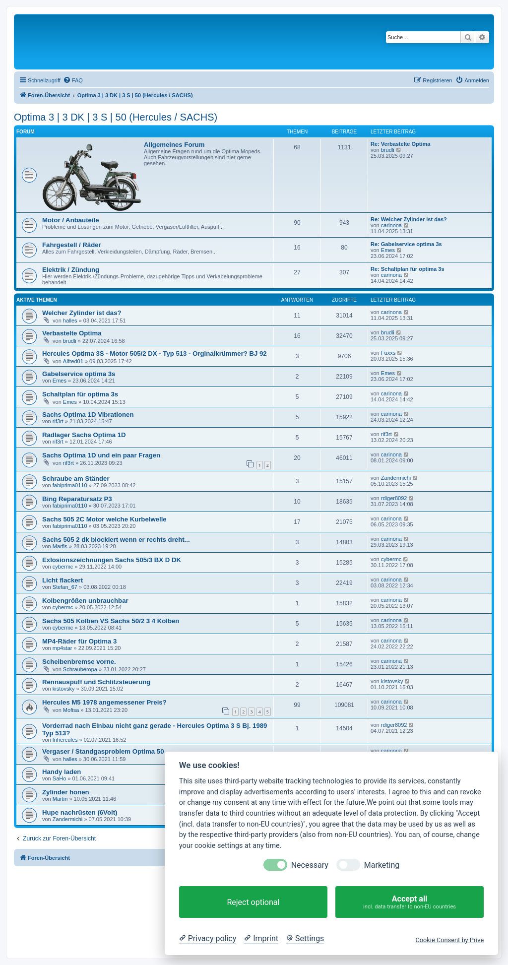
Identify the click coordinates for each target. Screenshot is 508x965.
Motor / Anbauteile (70, 220)
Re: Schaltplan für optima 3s (407, 269)
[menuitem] (73, 80)
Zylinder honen (65, 792)
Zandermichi (396, 478)
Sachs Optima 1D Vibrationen (87, 414)
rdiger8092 (394, 498)
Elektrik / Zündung (70, 269)
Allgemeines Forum (174, 144)
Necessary (309, 865)
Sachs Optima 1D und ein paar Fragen (101, 455)
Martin (60, 799)
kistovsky (64, 689)
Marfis (60, 546)
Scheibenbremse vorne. (79, 661)
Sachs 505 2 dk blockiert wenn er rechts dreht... (116, 539)
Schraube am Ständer (76, 478)
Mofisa (71, 710)
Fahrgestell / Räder (71, 245)
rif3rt (58, 421)
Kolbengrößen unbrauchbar (85, 600)
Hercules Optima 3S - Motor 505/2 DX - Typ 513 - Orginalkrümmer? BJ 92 (154, 353)
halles (70, 320)
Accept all (409, 902)
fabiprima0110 (70, 485)
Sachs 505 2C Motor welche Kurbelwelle (104, 519)
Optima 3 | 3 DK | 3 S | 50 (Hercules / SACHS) (115, 117)
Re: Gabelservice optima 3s (406, 244)
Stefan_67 (65, 587)
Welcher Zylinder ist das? (82, 313)
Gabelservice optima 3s (78, 374)
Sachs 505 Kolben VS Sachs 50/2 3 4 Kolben (110, 621)
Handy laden (61, 771)
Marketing (381, 865)
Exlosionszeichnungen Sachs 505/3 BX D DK (111, 560)
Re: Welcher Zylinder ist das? (409, 219)
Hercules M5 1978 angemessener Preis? (104, 702)
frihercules (65, 740)
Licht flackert (62, 580)
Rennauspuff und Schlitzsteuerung (96, 682)
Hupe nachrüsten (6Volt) (79, 812)
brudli (387, 150)
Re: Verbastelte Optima (400, 144)
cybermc (63, 567)
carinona (391, 225)
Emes (388, 250)
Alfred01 (73, 361)
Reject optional (253, 902)
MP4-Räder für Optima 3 (79, 641)
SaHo (59, 778)
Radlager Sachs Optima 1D (84, 435)
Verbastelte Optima (71, 333)
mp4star (62, 648)
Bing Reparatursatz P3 (77, 499)
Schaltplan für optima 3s (80, 394)
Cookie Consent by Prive (449, 940)
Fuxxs (388, 353)
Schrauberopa (80, 669)
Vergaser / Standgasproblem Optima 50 (103, 751)
